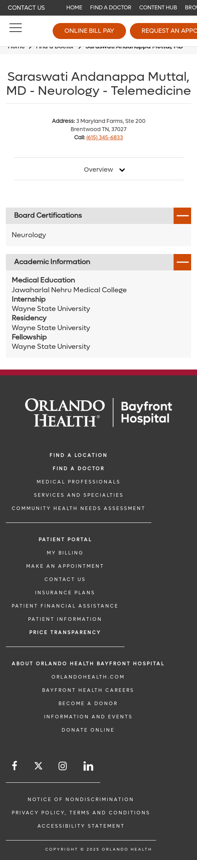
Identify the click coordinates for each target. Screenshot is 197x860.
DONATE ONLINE (88, 730)
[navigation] (98, 8)
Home (74, 7)
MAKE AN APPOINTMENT (65, 566)
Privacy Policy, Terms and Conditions (81, 813)
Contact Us (26, 8)
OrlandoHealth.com (88, 677)
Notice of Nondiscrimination (81, 799)
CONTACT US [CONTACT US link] (65, 579)
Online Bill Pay (89, 31)
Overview (98, 170)
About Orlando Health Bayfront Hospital (88, 664)
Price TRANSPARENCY (65, 632)
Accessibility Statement (81, 826)
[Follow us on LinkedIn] (88, 766)
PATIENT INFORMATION (65, 619)
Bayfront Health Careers (88, 690)
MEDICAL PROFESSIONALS (79, 482)
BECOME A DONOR (88, 703)
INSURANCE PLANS (65, 593)
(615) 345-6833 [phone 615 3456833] (104, 137)
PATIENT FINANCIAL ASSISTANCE (65, 606)
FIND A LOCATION (79, 455)
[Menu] (15, 31)
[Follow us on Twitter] (38, 766)
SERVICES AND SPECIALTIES (79, 495)
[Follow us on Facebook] (15, 766)
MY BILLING (65, 553)
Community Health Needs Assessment (79, 508)
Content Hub (158, 7)
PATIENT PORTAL (65, 540)
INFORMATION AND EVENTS (88, 717)
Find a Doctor (110, 7)
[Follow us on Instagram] (63, 766)
